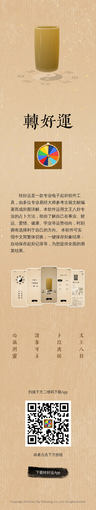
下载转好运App (48, 472)
